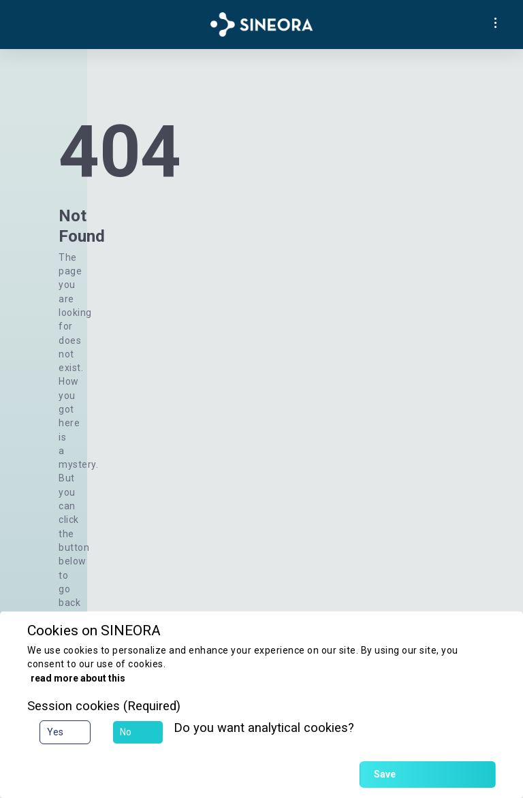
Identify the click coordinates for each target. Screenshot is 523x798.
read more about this (78, 678)
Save (385, 774)
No (125, 732)
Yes (55, 732)
